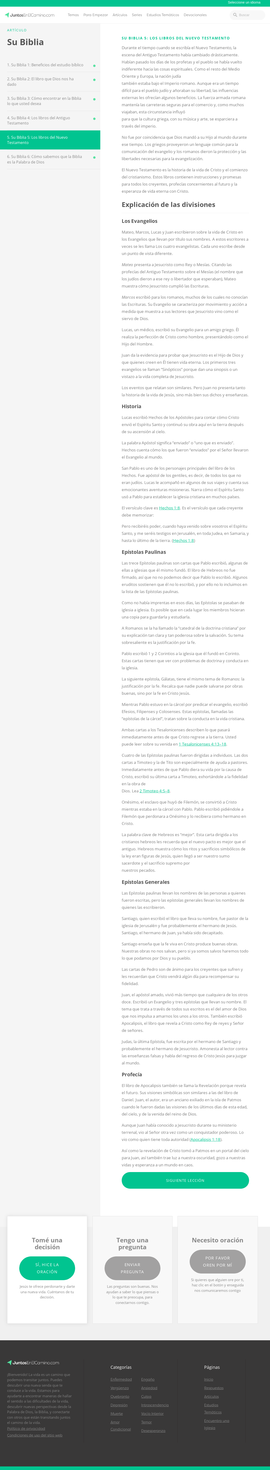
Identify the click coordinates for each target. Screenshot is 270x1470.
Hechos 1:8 (169, 508)
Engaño (147, 1379)
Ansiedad (149, 1388)
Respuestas (213, 1388)
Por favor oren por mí (217, 1261)
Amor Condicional (121, 1426)
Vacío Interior (152, 1413)
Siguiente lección (185, 1180)
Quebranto (120, 1396)
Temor (146, 1422)
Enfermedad (121, 1379)
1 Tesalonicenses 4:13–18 (202, 744)
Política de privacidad (26, 1428)
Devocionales (195, 15)
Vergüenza (120, 1388)
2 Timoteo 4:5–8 (155, 791)
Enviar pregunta (132, 1268)
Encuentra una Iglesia (216, 1424)
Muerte (117, 1413)
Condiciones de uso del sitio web (35, 1435)
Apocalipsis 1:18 (205, 1139)
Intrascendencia (154, 1405)
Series (137, 15)
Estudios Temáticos (163, 15)
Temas (73, 15)
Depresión (119, 1405)
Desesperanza (153, 1430)
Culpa (146, 1396)
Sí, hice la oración (47, 1268)
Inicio (208, 1379)
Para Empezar (95, 15)
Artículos (120, 15)
